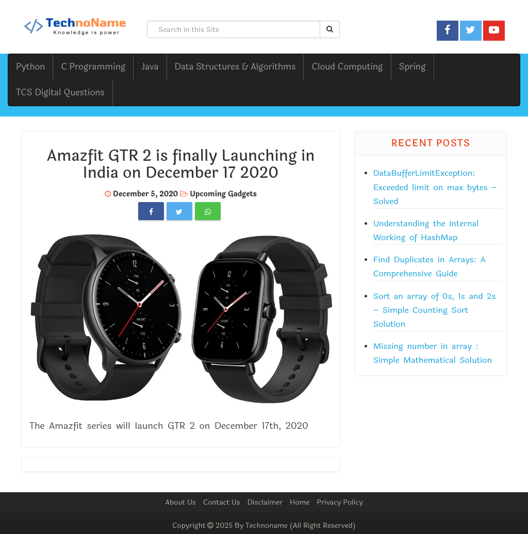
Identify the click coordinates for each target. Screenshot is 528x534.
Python (30, 67)
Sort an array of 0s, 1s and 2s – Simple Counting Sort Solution (434, 310)
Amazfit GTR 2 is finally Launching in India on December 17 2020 (180, 164)
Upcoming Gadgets (223, 194)
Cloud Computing (347, 67)
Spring (412, 67)
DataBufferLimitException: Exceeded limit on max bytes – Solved (435, 186)
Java (149, 67)
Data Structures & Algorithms (235, 67)
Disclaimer (265, 502)
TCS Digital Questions (60, 92)
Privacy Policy (340, 502)
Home (299, 502)
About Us (180, 502)
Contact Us (221, 502)
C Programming (93, 67)
